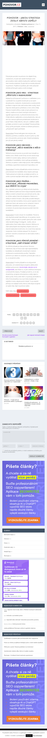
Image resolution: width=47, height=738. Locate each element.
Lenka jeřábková (9, 628)
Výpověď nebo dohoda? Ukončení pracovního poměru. (23, 620)
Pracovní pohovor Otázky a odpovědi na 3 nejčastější (12, 381)
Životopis (7, 556)
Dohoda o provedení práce (15, 615)
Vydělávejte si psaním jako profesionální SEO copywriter (21, 638)
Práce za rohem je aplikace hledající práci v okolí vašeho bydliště (23, 642)
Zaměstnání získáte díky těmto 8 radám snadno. (19, 651)
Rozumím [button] (29, 735)
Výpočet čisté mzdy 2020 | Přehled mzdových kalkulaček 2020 (22, 610)
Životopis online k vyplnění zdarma (24, 628)
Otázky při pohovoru (12, 295)
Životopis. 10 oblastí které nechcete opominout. (18, 655)
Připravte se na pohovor (28, 295)
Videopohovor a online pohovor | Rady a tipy (31, 380)
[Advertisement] (23, 61)
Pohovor (20, 26)
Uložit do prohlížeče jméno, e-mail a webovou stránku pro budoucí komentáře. (22, 451)
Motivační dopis (9, 534)
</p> (15, 580)
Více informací (37, 735)
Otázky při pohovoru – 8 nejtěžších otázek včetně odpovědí (32, 404)
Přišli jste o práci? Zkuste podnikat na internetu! (18, 647)
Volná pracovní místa (18, 624)
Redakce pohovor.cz (27, 24)
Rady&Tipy (7, 551)
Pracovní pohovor (23, 291)
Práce (5, 543)
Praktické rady (8, 547)
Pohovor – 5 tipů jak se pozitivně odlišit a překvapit (13, 400)
